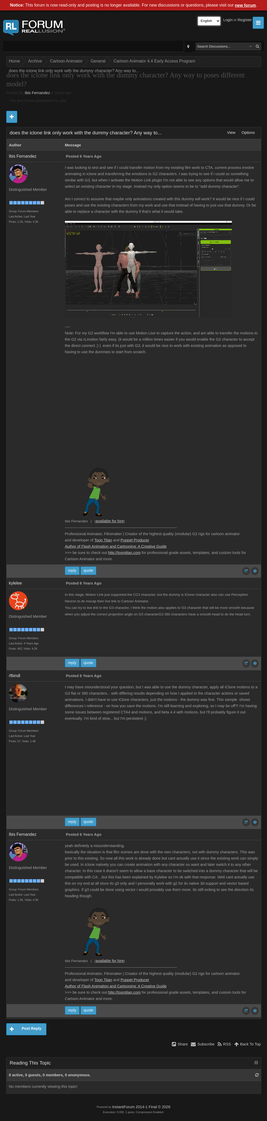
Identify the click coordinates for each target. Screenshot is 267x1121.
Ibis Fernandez (37, 93)
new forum (245, 5)
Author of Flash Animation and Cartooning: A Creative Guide (116, 546)
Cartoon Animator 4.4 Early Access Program (154, 61)
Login (228, 20)
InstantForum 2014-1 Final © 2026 (141, 1107)
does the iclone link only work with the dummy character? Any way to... (74, 70)
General (98, 61)
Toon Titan (103, 540)
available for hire (110, 521)
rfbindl (14, 675)
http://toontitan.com (124, 553)
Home (14, 61)
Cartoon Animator (66, 61)
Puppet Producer (134, 540)
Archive (35, 61)
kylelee (15, 583)
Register (245, 20)
